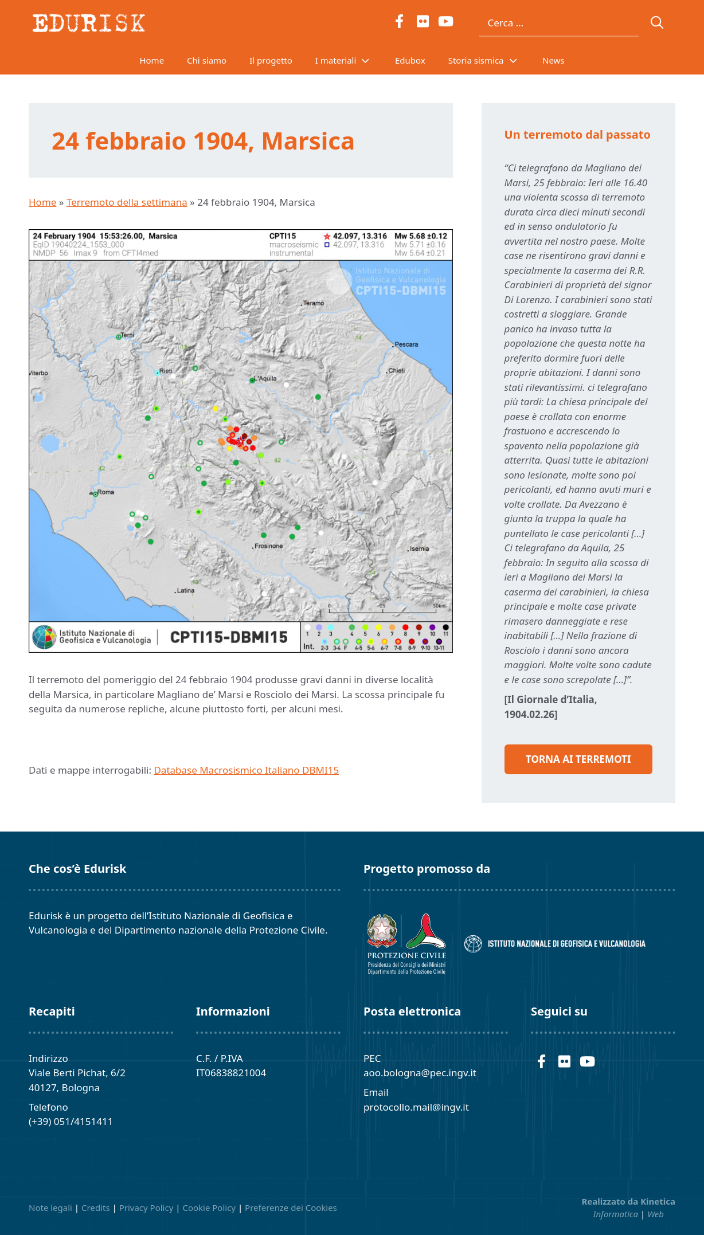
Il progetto (270, 60)
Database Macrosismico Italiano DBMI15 (246, 770)
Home (151, 60)
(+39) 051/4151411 (71, 1121)
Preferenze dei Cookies (291, 1207)
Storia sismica (489, 60)
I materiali (349, 60)
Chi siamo (206, 60)
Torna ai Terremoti (578, 759)
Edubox (410, 60)
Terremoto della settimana (127, 202)
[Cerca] (657, 23)
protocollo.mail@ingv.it (416, 1107)
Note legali (50, 1207)
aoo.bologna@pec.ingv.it (419, 1072)
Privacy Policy (146, 1207)
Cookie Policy (209, 1207)
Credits (95, 1207)
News (553, 60)
